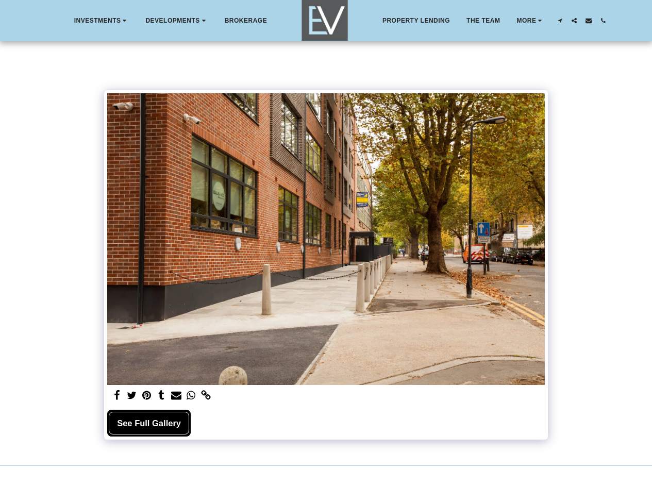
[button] (101, 20)
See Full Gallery (149, 423)
